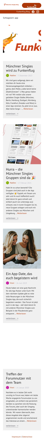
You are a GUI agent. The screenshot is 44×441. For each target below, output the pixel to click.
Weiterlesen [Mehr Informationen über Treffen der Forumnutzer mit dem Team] (31, 421)
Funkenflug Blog (23, 11)
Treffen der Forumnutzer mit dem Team (18, 378)
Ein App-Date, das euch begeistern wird (21, 275)
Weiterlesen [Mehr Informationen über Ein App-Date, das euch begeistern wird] (21, 313)
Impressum (16, 437)
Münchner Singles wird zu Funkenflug (20, 68)
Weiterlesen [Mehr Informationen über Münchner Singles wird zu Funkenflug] (28, 109)
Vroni (12, 283)
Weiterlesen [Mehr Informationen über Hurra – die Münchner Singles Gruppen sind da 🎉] (22, 213)
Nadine (13, 75)
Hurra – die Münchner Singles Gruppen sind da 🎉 (21, 173)
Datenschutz (27, 437)
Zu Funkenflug (31, 6)
